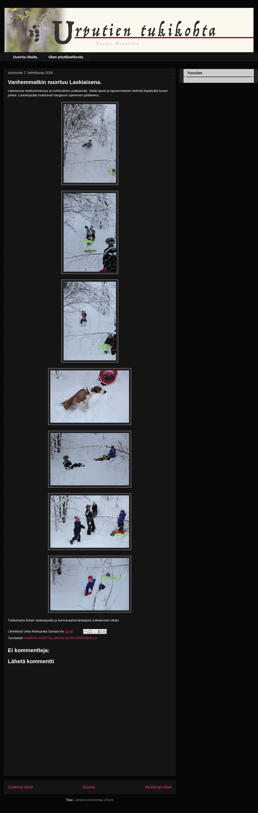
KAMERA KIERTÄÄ (38, 638)
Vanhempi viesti (158, 787)
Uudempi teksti (20, 787)
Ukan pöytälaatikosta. (66, 57)
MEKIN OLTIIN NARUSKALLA (75, 638)
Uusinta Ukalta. (25, 57)
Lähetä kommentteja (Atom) (94, 800)
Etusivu (89, 787)
